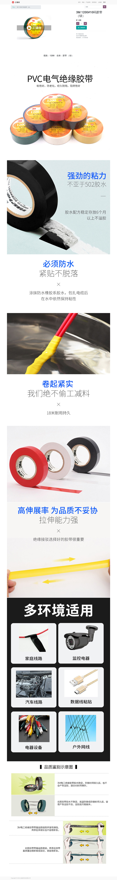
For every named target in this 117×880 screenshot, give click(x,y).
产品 (13, 7)
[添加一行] (85, 23)
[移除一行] (77, 23)
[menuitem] (79, 2)
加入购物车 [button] (81, 27)
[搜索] (104, 6)
